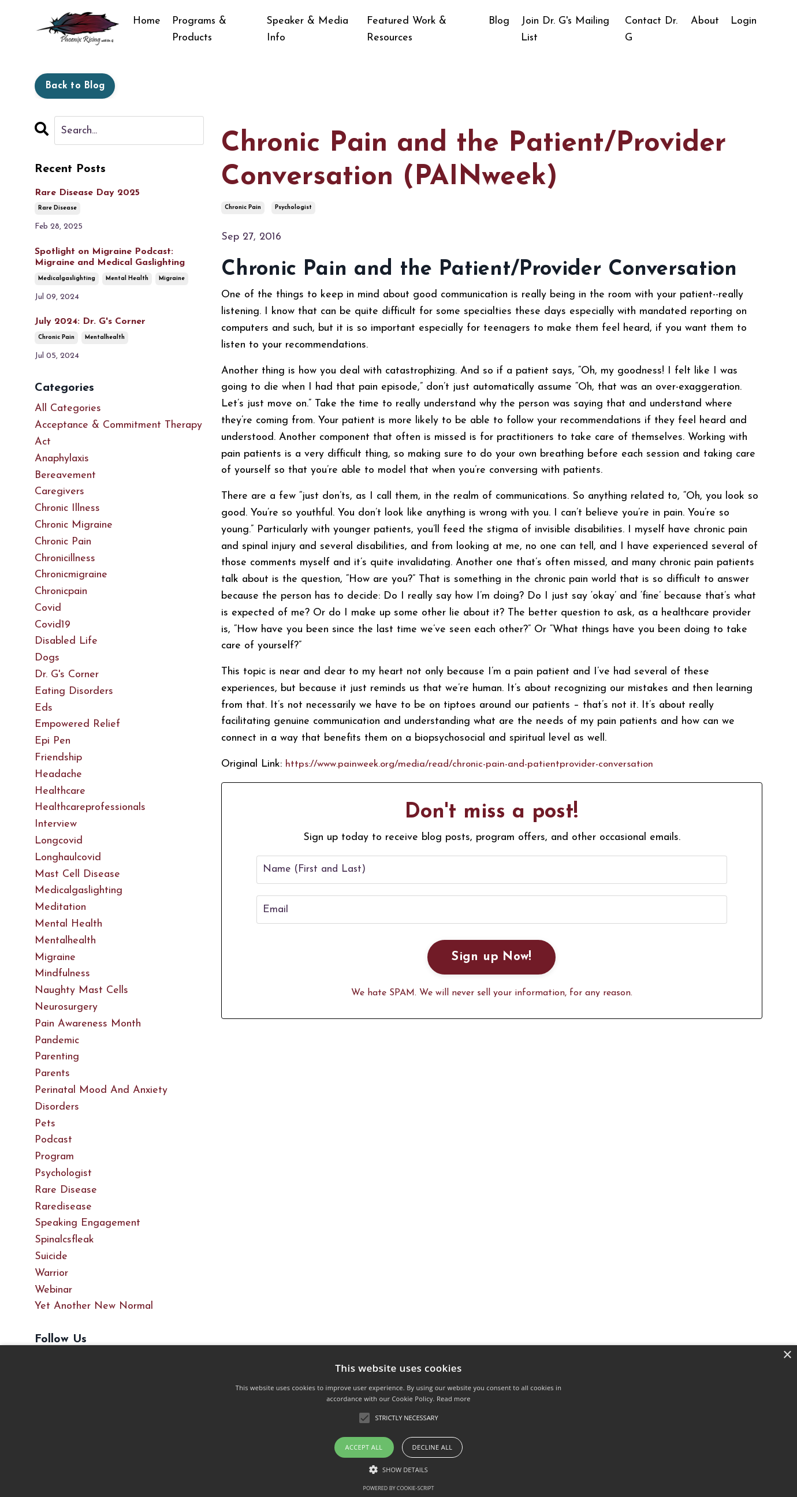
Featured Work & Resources (407, 29)
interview (56, 824)
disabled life (66, 641)
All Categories (68, 408)
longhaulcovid (68, 857)
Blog (499, 21)
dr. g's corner (67, 674)
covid (48, 608)
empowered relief (77, 724)
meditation (60, 907)
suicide (51, 1256)
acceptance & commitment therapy (118, 425)
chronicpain (61, 591)
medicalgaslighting (66, 278)
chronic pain (243, 207)
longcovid (59, 840)
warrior (51, 1273)
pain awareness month (88, 1023)
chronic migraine (74, 525)
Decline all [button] (432, 1447)
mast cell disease (77, 874)
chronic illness (67, 508)
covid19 (52, 624)
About (705, 21)
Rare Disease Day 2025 (87, 192)
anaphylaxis (62, 458)
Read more (454, 1398)
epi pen (52, 741)
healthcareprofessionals (90, 807)
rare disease (57, 208)
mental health (127, 278)
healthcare (60, 791)
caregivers (59, 491)
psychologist (293, 207)
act (43, 441)
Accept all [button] (364, 1447)
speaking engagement (87, 1223)
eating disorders (74, 691)
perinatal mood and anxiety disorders (101, 1099)
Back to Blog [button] (75, 86)
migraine (172, 278)
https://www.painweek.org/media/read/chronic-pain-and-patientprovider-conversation (478, 764)
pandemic (57, 1040)
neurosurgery (66, 1007)
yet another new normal (94, 1306)
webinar (53, 1290)
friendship (58, 757)
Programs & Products (199, 29)
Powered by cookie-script (398, 1488)
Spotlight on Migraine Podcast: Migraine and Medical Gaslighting (110, 257)
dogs (47, 657)
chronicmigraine (71, 574)
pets (45, 1123)
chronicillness (65, 558)
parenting (57, 1057)
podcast (53, 1139)
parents (52, 1073)
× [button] (787, 1355)
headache (58, 774)
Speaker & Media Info (308, 29)
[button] (398, 1469)
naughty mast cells (81, 990)
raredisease (63, 1206)
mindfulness (62, 974)
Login (744, 21)
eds (44, 708)
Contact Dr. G (651, 29)
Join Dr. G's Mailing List (565, 29)
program (54, 1156)
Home (147, 21)
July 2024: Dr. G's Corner (90, 321)
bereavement (65, 475)
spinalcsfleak (64, 1239)
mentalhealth (105, 337)
